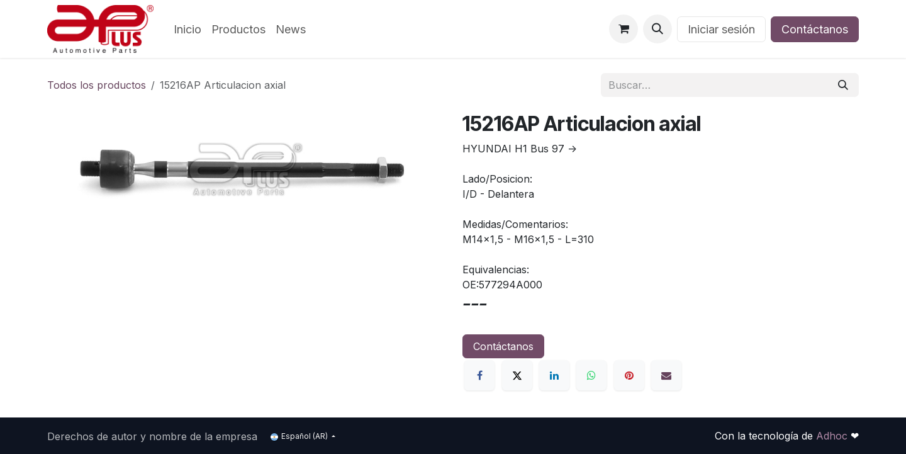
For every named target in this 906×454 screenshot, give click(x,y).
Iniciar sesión (721, 29)
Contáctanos (814, 29)
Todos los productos (96, 85)
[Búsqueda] (843, 85)
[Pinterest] (629, 375)
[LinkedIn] (554, 375)
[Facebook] (479, 375)
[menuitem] (187, 29)
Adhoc (833, 435)
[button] (657, 28)
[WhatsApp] (591, 375)
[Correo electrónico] (666, 375)
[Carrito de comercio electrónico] (623, 28)
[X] (517, 375)
